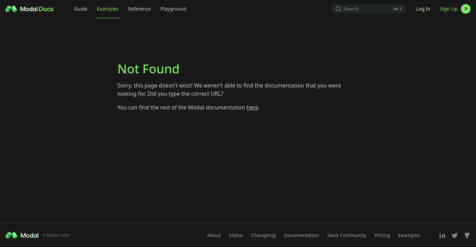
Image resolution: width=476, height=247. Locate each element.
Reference (139, 8)
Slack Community (346, 235)
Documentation (301, 235)
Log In (423, 8)
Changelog (263, 235)
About (214, 235)
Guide (80, 8)
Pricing (382, 235)
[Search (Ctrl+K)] (369, 9)
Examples (108, 8)
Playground (173, 8)
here (252, 107)
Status (236, 235)
